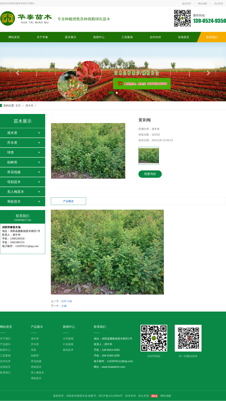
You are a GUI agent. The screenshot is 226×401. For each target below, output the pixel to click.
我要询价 (150, 173)
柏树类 (12, 162)
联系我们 (212, 37)
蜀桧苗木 (14, 201)
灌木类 (29, 105)
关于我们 (5, 338)
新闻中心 (99, 37)
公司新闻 (68, 338)
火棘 (64, 305)
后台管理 (218, 3)
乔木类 (12, 143)
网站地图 (202, 3)
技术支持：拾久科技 (137, 395)
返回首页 (186, 3)
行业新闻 (68, 344)
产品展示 (5, 344)
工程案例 (127, 37)
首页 (18, 105)
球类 (10, 152)
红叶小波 (66, 301)
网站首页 (14, 37)
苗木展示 (70, 37)
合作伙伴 (155, 37)
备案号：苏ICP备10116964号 (105, 395)
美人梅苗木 (15, 192)
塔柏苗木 (14, 182)
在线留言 (183, 37)
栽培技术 (68, 349)
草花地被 (14, 172)
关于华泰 (42, 37)
